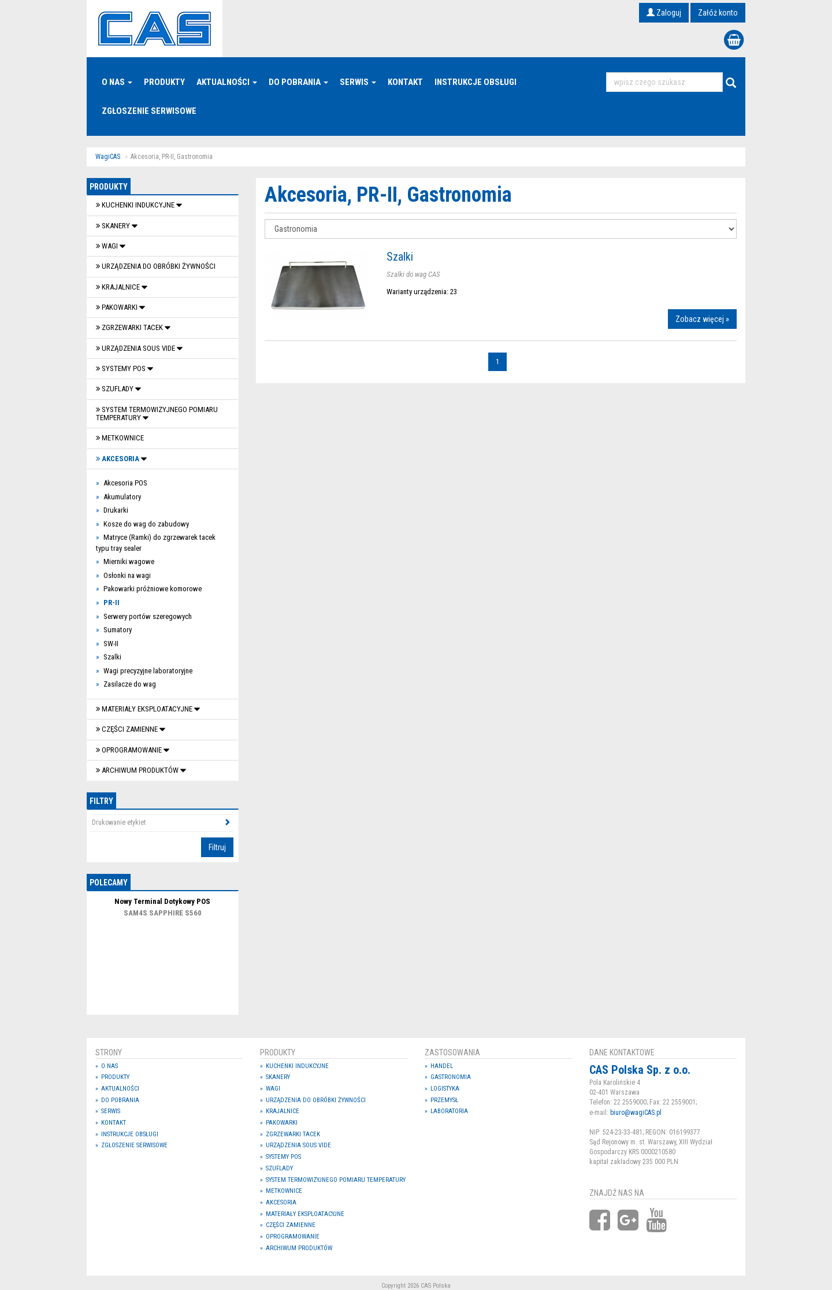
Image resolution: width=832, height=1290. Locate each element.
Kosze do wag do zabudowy (146, 524)
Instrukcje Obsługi (475, 82)
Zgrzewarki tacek (130, 327)
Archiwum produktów (138, 770)
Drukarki (115, 510)
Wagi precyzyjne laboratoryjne (147, 670)
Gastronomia (450, 1077)
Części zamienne (127, 729)
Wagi (108, 246)
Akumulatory (122, 496)
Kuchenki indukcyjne (136, 205)
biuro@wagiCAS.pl (636, 1113)
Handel (441, 1066)
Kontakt (405, 82)
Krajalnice (119, 287)
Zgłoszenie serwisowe (149, 111)
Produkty (164, 82)
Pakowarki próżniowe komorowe (152, 588)
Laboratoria (449, 1111)
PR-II (111, 602)
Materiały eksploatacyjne (145, 709)
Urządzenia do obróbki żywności (156, 266)
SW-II (110, 643)
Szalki (112, 657)
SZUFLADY (115, 388)
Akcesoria (118, 458)
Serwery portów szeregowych (147, 616)
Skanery (114, 225)
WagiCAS (107, 157)
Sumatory (117, 629)
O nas (117, 82)
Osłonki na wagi (127, 575)
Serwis (358, 82)
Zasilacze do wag (129, 684)
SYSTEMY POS (121, 368)
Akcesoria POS (125, 483)
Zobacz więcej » (702, 319)
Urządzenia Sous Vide (136, 348)
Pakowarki (117, 307)
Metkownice (120, 437)
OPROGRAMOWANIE (130, 750)
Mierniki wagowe (128, 561)
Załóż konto (718, 12)
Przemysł (444, 1100)
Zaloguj (664, 12)
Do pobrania (298, 82)
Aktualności (226, 82)
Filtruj (217, 847)
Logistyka (444, 1088)
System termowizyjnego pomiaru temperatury (157, 413)
